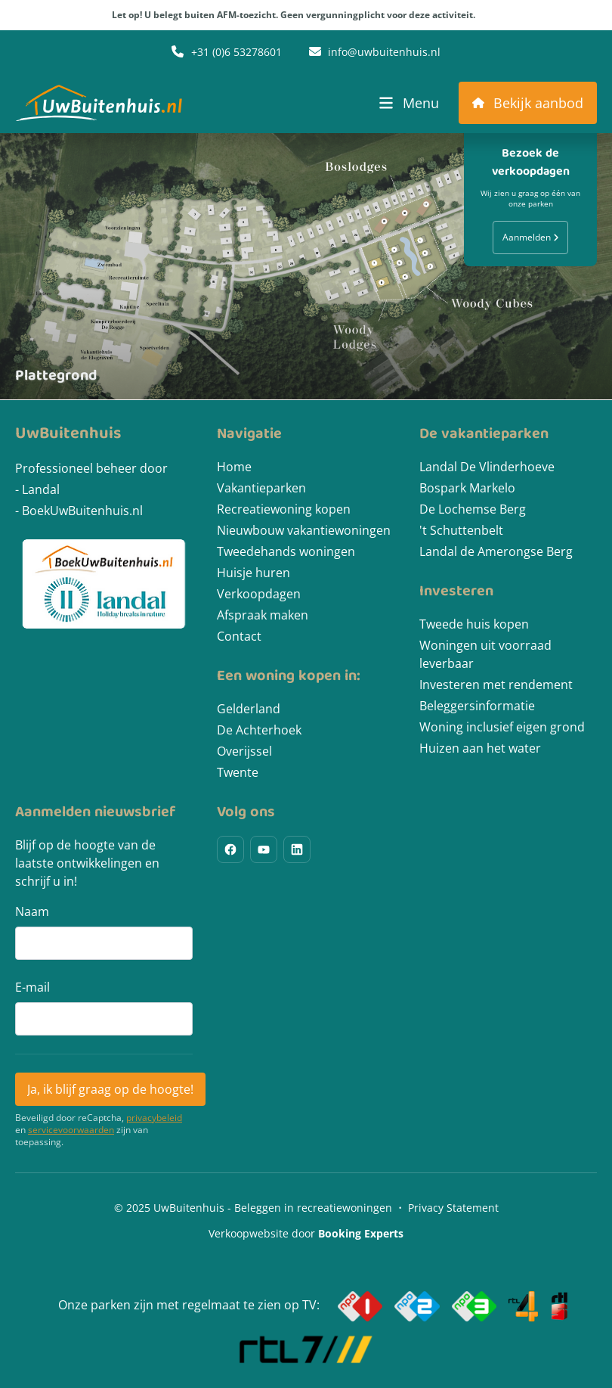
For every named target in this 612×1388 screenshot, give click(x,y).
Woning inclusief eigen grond (502, 727)
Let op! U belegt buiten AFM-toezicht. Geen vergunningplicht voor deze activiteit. (306, 15)
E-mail (32, 987)
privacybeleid (154, 1118)
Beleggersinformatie (477, 705)
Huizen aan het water (480, 748)
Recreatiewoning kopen (284, 509)
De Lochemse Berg (472, 509)
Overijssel (244, 751)
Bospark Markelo (467, 488)
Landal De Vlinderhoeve (487, 466)
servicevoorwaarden (71, 1130)
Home (234, 466)
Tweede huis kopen (474, 624)
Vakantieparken (261, 488)
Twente (237, 772)
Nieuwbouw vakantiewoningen (304, 530)
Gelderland (248, 708)
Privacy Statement (453, 1207)
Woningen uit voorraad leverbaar (485, 654)
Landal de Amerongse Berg (496, 551)
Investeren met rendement (496, 684)
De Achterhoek (259, 730)
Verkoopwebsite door (306, 1233)
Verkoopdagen (259, 593)
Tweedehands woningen (286, 551)
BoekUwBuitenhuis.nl (82, 510)
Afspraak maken (262, 615)
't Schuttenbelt (461, 530)
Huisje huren (253, 572)
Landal (41, 489)
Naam (32, 911)
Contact (239, 636)
